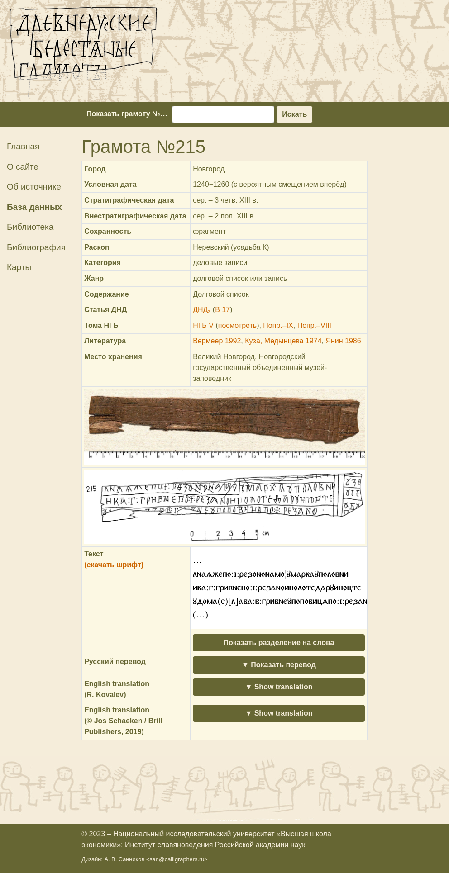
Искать (294, 114)
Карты (19, 267)
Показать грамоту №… (126, 114)
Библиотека (30, 227)
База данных (34, 207)
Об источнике (34, 186)
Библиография (36, 247)
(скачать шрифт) (113, 565)
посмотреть (237, 325)
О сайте (22, 166)
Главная (23, 146)
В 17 (222, 309)
